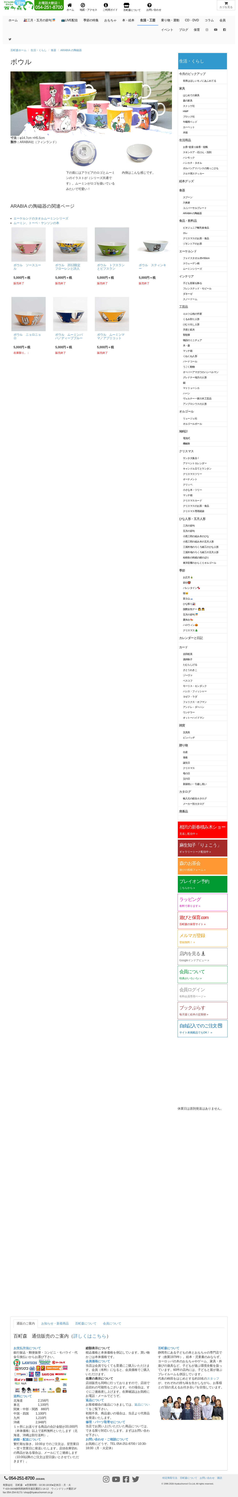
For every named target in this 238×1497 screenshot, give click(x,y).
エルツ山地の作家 (192, 313)
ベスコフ (187, 680)
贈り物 (183, 745)
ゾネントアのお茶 (192, 243)
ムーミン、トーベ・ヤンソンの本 (36, 223)
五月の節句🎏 (190, 614)
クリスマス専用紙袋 (193, 511)
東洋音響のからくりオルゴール (199, 562)
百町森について (86, 1323)
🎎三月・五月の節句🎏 (39, 20)
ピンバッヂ (189, 737)
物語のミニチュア (192, 340)
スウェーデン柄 (191, 263)
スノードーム (190, 299)
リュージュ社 (190, 418)
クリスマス (186, 451)
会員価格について (98, 1361)
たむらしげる (190, 664)
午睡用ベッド (190, 121)
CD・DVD (192, 20)
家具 (182, 88)
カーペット (189, 127)
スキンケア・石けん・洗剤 (197, 152)
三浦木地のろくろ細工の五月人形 (201, 552)
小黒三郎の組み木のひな (196, 536)
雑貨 (182, 725)
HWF (185, 111)
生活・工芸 (147, 20)
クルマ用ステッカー (193, 173)
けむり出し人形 (191, 324)
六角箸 (186, 202)
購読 (219, 1477)
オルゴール (186, 411)
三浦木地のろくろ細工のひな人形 (201, 546)
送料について (23, 1396)
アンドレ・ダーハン (193, 707)
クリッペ (187, 484)
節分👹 (187, 582)
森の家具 (187, 100)
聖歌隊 (186, 334)
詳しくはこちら (89, 1336)
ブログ (183, 29)
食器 (53, 50)
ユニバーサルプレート (195, 208)
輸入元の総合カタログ (195, 798)
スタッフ (213, 1378)
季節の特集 (91, 20)
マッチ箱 (187, 350)
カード (183, 647)
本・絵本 (128, 20)
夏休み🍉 (188, 619)
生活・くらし (39, 50)
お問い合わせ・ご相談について (107, 1439)
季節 (182, 570)
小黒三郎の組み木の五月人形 (198, 541)
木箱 (185, 132)
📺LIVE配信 (69, 20)
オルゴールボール (192, 423)
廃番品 (183, 811)
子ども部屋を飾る (192, 283)
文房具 (186, 732)
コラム (209, 20)
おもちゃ (110, 20)
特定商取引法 (169, 1477)
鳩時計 (183, 431)
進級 (185, 757)
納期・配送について (27, 1439)
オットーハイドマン (193, 717)
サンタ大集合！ (191, 458)
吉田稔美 (187, 654)
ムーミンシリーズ (192, 268)
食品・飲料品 (188, 220)
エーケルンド (188, 251)
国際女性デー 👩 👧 (194, 609)
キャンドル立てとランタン (197, 468)
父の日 (186, 778)
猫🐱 (185, 593)
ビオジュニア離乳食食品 (196, 227)
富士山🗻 (188, 598)
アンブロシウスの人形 (195, 403)
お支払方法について (27, 1348)
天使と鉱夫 (189, 329)
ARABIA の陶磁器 (71, 50)
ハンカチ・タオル (192, 162)
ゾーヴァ (187, 675)
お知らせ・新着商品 (55, 1323)
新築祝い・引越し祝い (195, 784)
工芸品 (183, 306)
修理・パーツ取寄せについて (105, 1422)
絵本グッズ (186, 181)
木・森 (186, 345)
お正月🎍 (188, 577)
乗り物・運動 (170, 20)
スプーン (187, 197)
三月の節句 (189, 525)
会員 (223, 20)
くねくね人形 (190, 356)
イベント (167, 29)
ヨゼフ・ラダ (190, 696)
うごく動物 (189, 366)
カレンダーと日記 (191, 638)
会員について (112, 1323)
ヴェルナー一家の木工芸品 (197, 398)
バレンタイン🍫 (191, 588)
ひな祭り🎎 (189, 603)
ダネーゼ (187, 293)
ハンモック (189, 157)
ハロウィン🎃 (190, 625)
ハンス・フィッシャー (195, 691)
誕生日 (186, 762)
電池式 (186, 438)
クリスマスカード (192, 500)
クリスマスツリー (192, 474)
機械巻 (186, 443)
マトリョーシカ (191, 388)
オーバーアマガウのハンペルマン (201, 372)
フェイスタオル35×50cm (196, 258)
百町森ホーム (18, 50)
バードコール (190, 361)
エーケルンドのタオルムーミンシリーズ (41, 218)
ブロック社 (189, 116)
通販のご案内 (26, 1323)
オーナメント (190, 479)
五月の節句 (189, 531)
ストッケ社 (189, 105)
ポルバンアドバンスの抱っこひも (201, 168)
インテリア (186, 276)
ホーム (13, 20)
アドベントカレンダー (195, 463)
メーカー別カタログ (193, 803)
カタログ (185, 791)
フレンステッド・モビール (197, 288)
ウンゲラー (189, 712)
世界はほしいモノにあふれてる (199, 80)
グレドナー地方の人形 (195, 377)
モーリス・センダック (195, 686)
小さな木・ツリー (192, 489)
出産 (185, 752)
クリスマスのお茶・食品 (196, 238)
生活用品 (185, 140)
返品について (95, 1400)
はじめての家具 (191, 95)
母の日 (186, 773)
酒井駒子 (187, 659)
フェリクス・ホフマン (195, 702)
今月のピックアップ (192, 73)
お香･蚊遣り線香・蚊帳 (195, 147)
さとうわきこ (190, 670)
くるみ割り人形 (191, 319)
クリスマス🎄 (190, 630)
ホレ (185, 233)
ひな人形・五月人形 (192, 518)
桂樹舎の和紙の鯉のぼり (196, 557)
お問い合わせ (207, 1477)
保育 (197, 29)
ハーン (186, 393)
